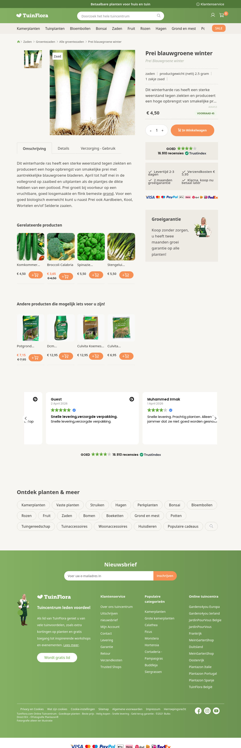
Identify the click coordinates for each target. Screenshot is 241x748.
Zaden (27, 42)
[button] (181, 151)
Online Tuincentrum (45, 713)
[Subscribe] (165, 575)
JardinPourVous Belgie (205, 620)
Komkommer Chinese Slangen (30, 264)
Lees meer (70, 645)
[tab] (34, 148)
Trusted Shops (111, 667)
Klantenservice (212, 4)
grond (108, 193)
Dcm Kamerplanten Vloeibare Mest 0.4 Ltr (58, 346)
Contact (106, 633)
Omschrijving (34, 148)
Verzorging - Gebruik (98, 148)
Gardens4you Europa (204, 607)
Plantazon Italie (200, 667)
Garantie (107, 647)
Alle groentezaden (71, 42)
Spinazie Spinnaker (85, 264)
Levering (107, 640)
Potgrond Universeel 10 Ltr (30, 346)
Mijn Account (110, 627)
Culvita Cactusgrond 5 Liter (118, 346)
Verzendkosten (111, 660)
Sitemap (104, 709)
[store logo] (38, 15)
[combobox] (120, 16)
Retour (106, 653)
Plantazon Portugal (203, 673)
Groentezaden (45, 42)
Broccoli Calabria (60, 264)
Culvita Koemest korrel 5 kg (90, 346)
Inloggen (212, 14)
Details (63, 148)
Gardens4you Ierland (204, 613)
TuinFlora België (200, 687)
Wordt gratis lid (57, 657)
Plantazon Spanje (201, 680)
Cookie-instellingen (83, 709)
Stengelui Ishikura (114, 264)
